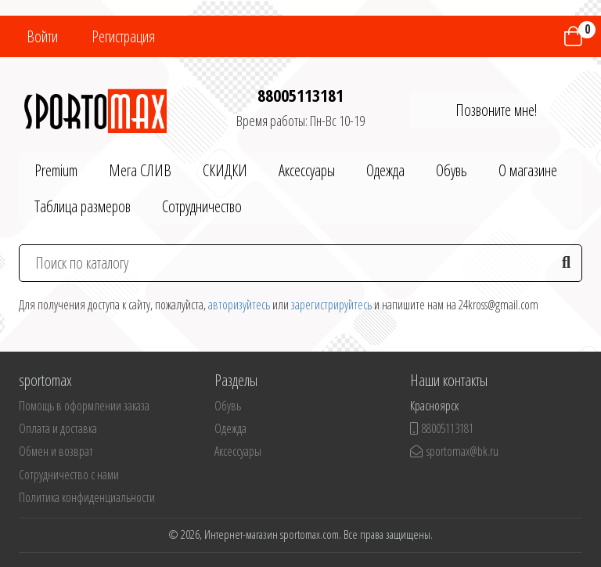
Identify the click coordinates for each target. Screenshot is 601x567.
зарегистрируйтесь (331, 304)
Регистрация (123, 36)
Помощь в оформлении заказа (84, 405)
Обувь (451, 170)
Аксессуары (307, 170)
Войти (42, 36)
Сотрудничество (202, 206)
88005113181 (300, 95)
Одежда (385, 170)
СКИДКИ (225, 170)
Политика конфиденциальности (87, 497)
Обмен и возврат (56, 451)
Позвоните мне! (496, 110)
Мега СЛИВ (140, 170)
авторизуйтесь (239, 304)
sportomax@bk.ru (454, 451)
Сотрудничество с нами (69, 474)
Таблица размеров (82, 206)
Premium (55, 170)
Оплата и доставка (58, 428)
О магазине (527, 170)
